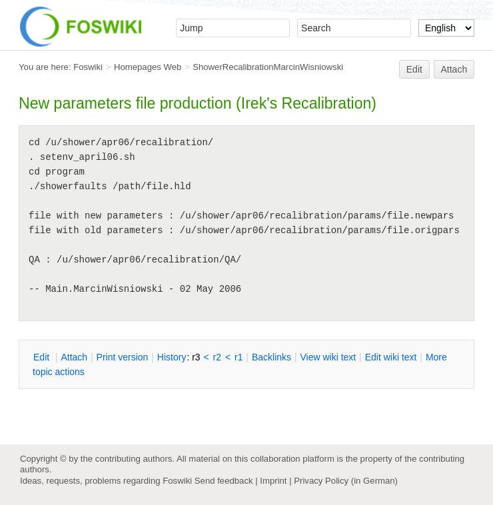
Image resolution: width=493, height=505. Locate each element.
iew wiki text (328, 357)
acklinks (271, 357)
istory (172, 357)
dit (42, 357)
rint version (123, 357)
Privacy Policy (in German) (346, 481)
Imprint (273, 481)
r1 (239, 357)
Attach (454, 69)
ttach (74, 357)
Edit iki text (391, 357)
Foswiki (88, 67)
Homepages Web (147, 67)
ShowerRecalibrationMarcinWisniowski (268, 67)
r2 (217, 357)
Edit (414, 69)
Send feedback (224, 481)
